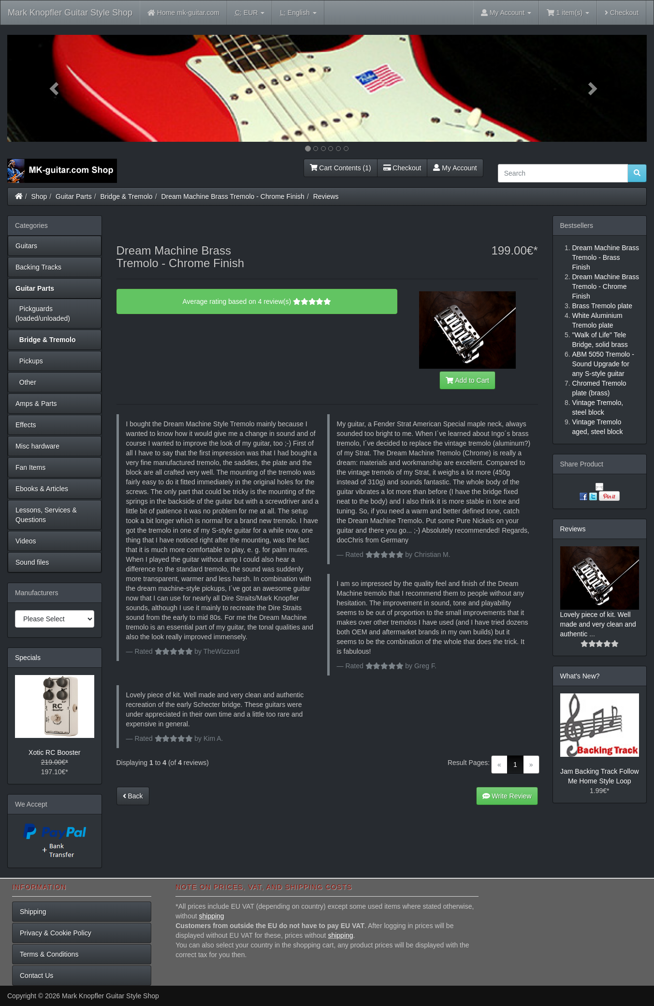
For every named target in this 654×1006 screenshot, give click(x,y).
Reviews (326, 196)
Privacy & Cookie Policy (55, 933)
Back (133, 796)
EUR (249, 13)
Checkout (622, 12)
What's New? (580, 676)
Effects (25, 425)
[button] (55, 88)
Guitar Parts (74, 196)
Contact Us (36, 975)
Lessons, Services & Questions (46, 515)
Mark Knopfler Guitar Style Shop (70, 12)
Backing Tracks (38, 267)
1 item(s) (568, 12)
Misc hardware (37, 446)
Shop (39, 196)
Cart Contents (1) (340, 168)
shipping (211, 916)
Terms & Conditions (49, 954)
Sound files (32, 562)
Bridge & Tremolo (127, 196)
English (298, 13)
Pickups (29, 361)
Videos (25, 541)
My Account (455, 168)
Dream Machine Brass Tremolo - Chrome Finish (232, 196)
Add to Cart (467, 380)
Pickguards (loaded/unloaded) (42, 313)
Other (25, 382)
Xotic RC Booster (54, 752)
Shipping (33, 912)
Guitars (26, 246)
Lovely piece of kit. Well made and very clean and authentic (598, 624)
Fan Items (30, 467)
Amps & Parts (36, 403)
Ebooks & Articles (41, 489)
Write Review (507, 796)
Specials (28, 657)
